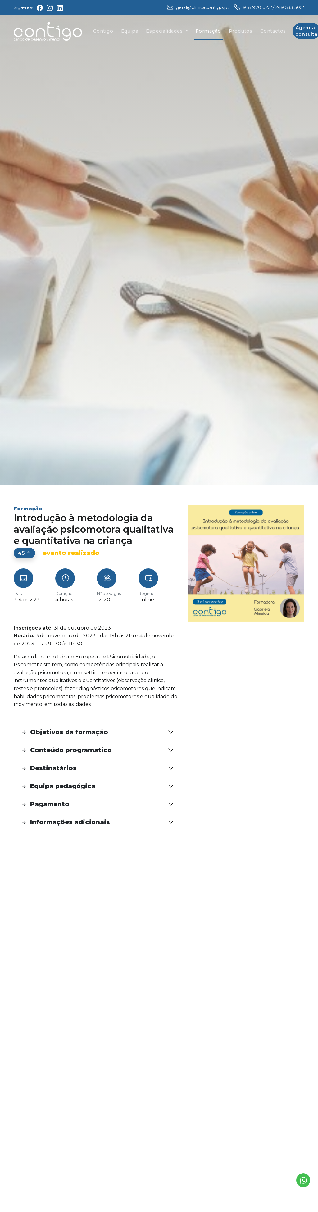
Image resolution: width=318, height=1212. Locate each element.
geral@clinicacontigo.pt (202, 7)
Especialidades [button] (165, 33)
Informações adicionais (65, 822)
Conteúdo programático (66, 750)
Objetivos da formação (64, 732)
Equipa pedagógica (57, 786)
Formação (208, 33)
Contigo (103, 33)
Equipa (130, 33)
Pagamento (44, 804)
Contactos (273, 33)
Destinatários (48, 768)
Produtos (240, 33)
